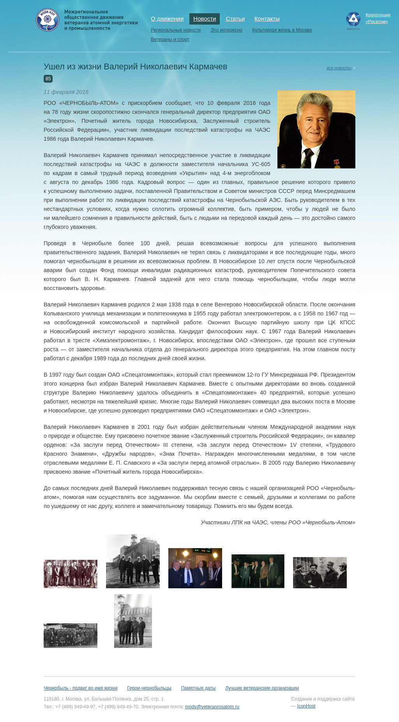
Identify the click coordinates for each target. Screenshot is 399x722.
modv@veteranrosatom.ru (212, 707)
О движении (167, 18)
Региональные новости (176, 30)
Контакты (267, 18)
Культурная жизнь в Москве (282, 30)
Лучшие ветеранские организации (262, 688)
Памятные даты (198, 688)
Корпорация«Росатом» (377, 18)
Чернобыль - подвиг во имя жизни (80, 688)
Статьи (235, 18)
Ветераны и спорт (170, 39)
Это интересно (226, 30)
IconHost (306, 706)
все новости (339, 67)
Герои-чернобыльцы (149, 688)
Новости (204, 18)
